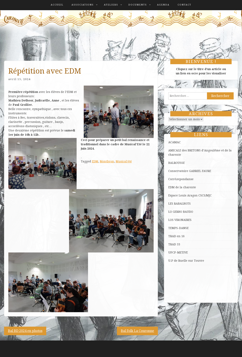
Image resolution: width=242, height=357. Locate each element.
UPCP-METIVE (178, 252)
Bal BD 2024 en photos (25, 331)
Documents (137, 4)
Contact (184, 4)
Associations (83, 4)
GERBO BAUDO (183, 211)
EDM (95, 161)
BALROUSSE (176, 162)
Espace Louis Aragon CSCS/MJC (190, 195)
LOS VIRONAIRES (179, 219)
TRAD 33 (174, 244)
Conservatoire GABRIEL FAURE (189, 171)
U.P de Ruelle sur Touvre (186, 260)
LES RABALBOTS (179, 203)
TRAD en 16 (176, 236)
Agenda (163, 4)
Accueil (57, 4)
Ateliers (111, 4)
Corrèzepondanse (181, 179)
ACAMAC (174, 142)
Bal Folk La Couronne (137, 331)
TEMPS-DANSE (178, 228)
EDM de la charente (182, 187)
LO (170, 211)
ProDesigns (230, 350)
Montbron (107, 161)
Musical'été (124, 161)
